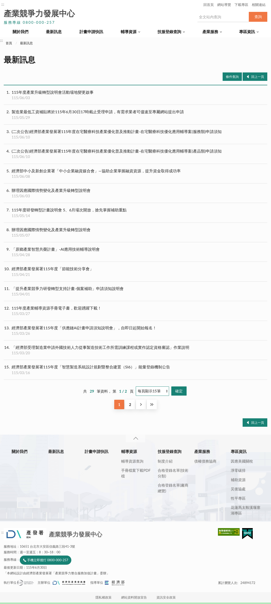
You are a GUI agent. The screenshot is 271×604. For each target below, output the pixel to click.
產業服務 (210, 31)
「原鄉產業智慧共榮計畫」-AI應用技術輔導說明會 (135, 252)
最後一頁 (152, 404)
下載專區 (241, 4)
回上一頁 (257, 77)
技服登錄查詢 (169, 31)
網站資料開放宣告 (134, 597)
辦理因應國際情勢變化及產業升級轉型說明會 (135, 193)
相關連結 (259, 4)
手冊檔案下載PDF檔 (136, 473)
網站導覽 (224, 4)
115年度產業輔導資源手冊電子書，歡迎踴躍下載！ (135, 310)
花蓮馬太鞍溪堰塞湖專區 (245, 510)
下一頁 (141, 404)
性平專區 (238, 498)
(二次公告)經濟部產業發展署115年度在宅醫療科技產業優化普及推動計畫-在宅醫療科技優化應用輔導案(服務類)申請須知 (135, 134)
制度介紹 (165, 461)
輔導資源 (128, 31)
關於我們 (20, 31)
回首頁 (208, 4)
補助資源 (238, 479)
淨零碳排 (238, 470)
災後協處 (238, 489)
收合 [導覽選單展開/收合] (135, 438)
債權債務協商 (205, 461)
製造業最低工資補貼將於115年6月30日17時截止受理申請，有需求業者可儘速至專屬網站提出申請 (135, 114)
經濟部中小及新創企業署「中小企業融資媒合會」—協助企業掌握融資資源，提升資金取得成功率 (135, 173)
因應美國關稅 (242, 461)
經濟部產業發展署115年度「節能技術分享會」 (135, 271)
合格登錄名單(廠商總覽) (173, 488)
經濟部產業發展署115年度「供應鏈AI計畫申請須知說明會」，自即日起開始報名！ (135, 330)
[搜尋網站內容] (223, 17)
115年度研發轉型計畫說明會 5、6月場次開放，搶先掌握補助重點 (135, 212)
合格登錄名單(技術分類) (173, 473)
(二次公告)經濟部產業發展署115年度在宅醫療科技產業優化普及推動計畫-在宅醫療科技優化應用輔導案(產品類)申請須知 (135, 153)
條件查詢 (232, 77)
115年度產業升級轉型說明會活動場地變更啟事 (135, 95)
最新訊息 (54, 31)
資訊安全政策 (166, 597)
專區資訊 (247, 31)
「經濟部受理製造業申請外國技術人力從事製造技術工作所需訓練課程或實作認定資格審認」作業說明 (135, 350)
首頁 (9, 43)
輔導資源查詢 (132, 461)
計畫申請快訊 (91, 31)
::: (2, 4)
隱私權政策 (104, 597)
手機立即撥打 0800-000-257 (47, 560)
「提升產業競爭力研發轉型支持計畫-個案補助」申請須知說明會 (135, 291)
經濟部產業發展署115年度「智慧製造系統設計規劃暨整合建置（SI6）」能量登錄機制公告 (135, 369)
